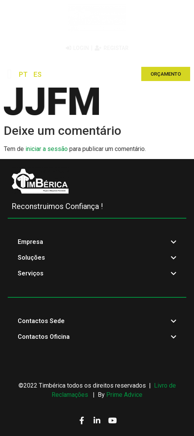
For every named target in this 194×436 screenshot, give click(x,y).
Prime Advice (124, 394)
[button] (9, 74)
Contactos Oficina (44, 336)
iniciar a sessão (46, 149)
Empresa (30, 241)
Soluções (31, 257)
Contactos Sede (41, 321)
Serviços (30, 273)
